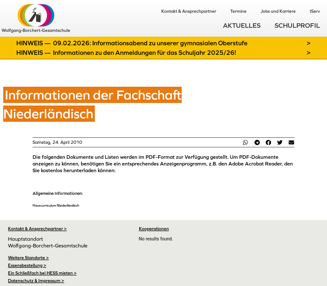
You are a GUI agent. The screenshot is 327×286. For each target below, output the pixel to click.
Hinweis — (34, 43)
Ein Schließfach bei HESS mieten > (42, 272)
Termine (238, 11)
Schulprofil (297, 25)
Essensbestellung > (27, 265)
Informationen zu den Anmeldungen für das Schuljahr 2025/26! (144, 52)
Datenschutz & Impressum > (36, 280)
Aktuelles (242, 25)
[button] (245, 142)
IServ (315, 11)
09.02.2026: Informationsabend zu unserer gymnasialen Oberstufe (150, 43)
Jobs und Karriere (278, 11)
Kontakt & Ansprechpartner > (37, 228)
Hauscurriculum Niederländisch (56, 205)
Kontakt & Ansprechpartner (188, 11)
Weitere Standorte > (28, 257)
